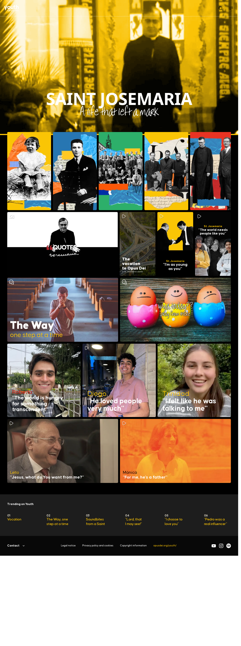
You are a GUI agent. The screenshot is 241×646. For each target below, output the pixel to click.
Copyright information (133, 545)
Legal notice (68, 545)
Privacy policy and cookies (97, 545)
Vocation (14, 519)
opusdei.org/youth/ (164, 545)
